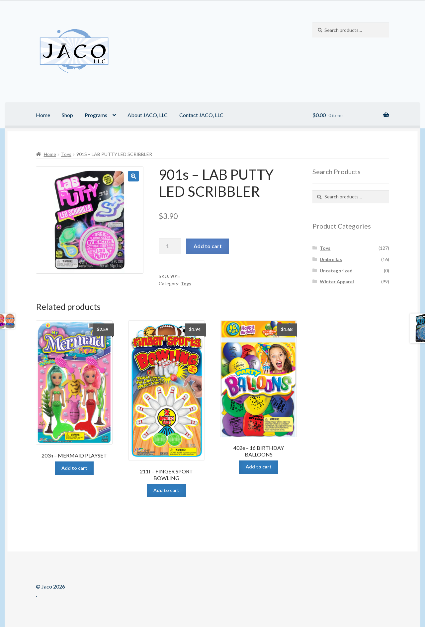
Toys (66, 154)
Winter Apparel (337, 281)
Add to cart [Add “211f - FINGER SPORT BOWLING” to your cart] (166, 490)
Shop (67, 115)
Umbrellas (331, 259)
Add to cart (208, 246)
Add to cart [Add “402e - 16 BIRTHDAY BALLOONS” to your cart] (259, 466)
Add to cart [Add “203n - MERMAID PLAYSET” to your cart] (74, 468)
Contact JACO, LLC (201, 115)
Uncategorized (336, 270)
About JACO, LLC (148, 115)
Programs (96, 115)
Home (43, 115)
